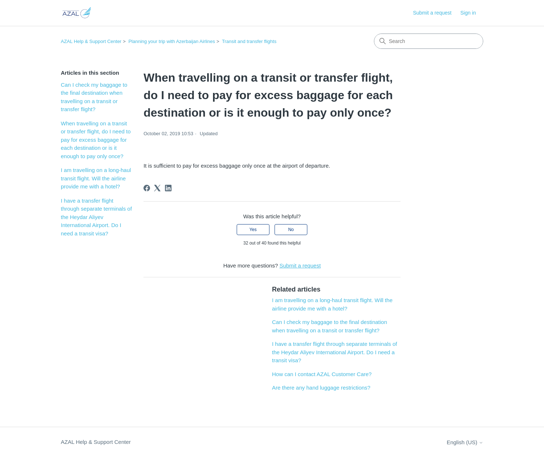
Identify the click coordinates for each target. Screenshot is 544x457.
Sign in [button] (468, 13)
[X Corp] (157, 188)
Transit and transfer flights (249, 41)
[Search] (428, 41)
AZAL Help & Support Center (91, 41)
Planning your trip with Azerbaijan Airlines (172, 41)
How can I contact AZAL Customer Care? (322, 374)
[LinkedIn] (168, 188)
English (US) (465, 442)
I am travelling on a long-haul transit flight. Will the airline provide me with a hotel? (96, 178)
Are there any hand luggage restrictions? (321, 387)
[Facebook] (146, 188)
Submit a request (432, 13)
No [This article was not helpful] (290, 229)
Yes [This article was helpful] (253, 229)
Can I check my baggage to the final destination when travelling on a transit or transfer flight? (94, 97)
